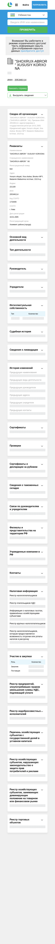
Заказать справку (18, 88)
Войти (26, 5)
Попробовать (40, 5)
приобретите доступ (32, 51)
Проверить (27, 29)
